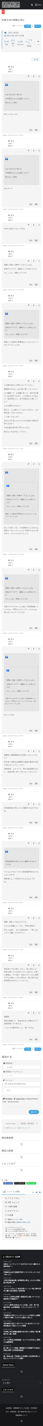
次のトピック (24, 1128)
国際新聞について (22, 1415)
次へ (37, 26)
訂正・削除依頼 (11, 1412)
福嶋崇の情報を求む (23, 1222)
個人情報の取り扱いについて (27, 1412)
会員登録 (9, 1408)
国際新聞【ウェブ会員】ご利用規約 (25, 1408)
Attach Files (20, 1099)
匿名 (16, 35)
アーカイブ (5, 1380)
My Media (8, 1099)
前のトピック (10, 1128)
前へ (27, 26)
